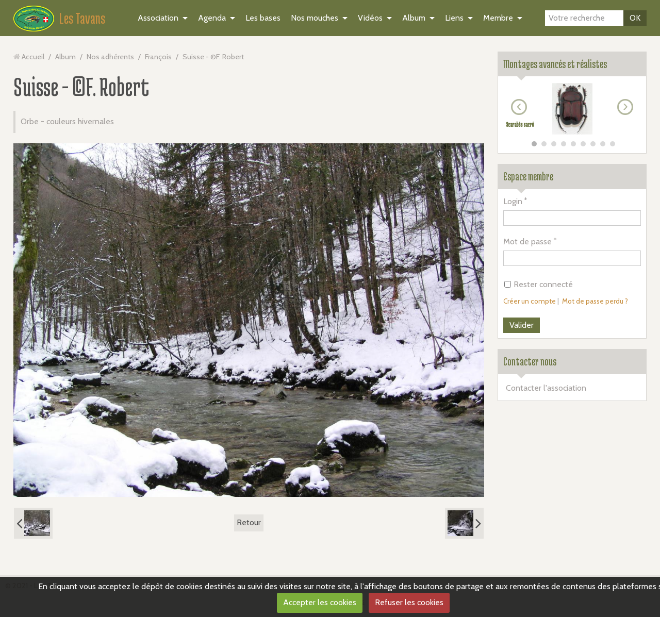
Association (158, 18)
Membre (498, 18)
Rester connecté (538, 284)
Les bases (262, 18)
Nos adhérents (110, 56)
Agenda (212, 18)
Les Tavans (82, 18)
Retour (249, 522)
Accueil (33, 56)
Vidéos (370, 18)
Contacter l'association (546, 388)
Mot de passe (527, 241)
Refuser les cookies (409, 602)
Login (512, 201)
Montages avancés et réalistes (555, 64)
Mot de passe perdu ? (595, 301)
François (158, 56)
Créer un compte (529, 301)
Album (413, 18)
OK (635, 18)
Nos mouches (314, 18)
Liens (454, 18)
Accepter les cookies (319, 602)
